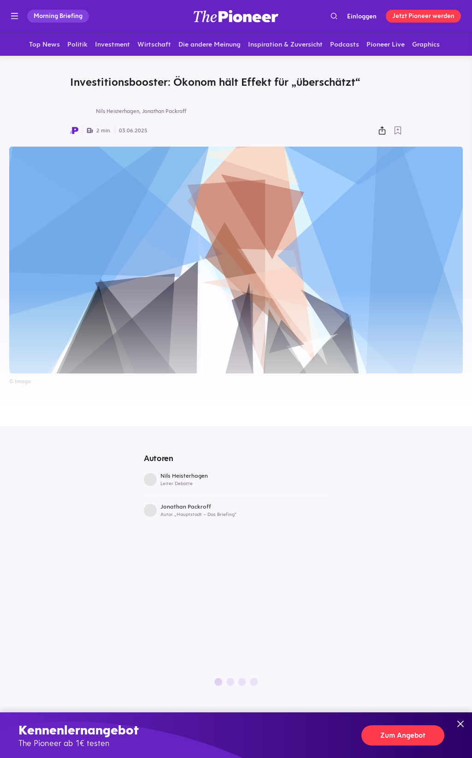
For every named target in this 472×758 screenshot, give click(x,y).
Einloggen (362, 16)
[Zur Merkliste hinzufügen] (398, 131)
